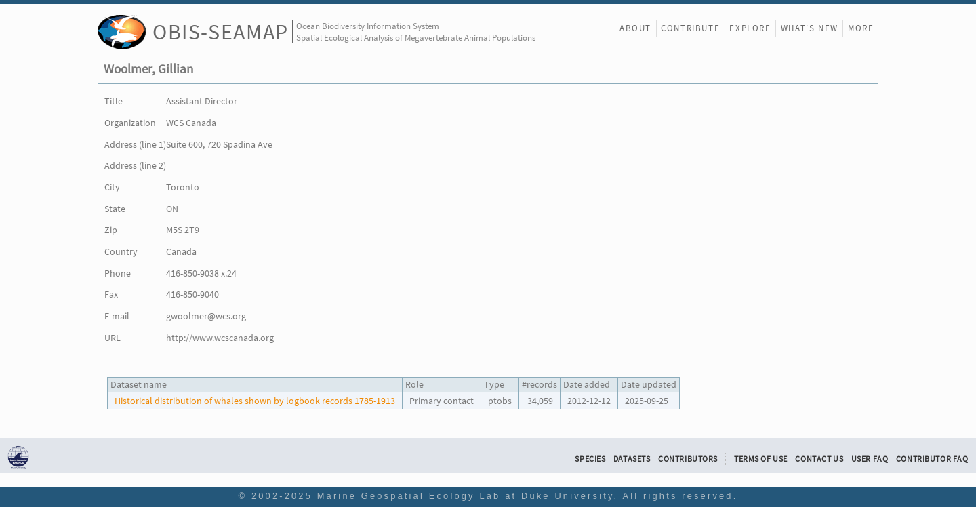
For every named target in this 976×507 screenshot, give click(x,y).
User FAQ (870, 459)
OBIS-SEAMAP (220, 31)
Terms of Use (761, 459)
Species (590, 459)
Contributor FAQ (932, 459)
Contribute (690, 28)
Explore (750, 28)
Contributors (688, 459)
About (635, 28)
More (861, 28)
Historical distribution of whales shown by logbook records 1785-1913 (255, 400)
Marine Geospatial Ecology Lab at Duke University (465, 496)
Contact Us (819, 459)
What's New (809, 28)
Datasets (632, 459)
